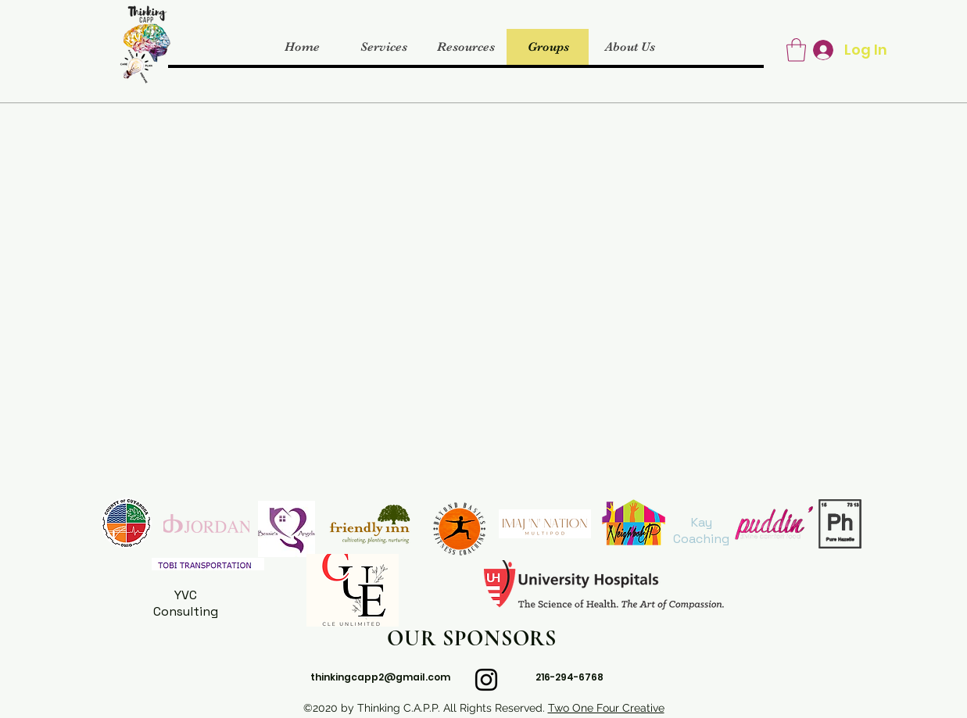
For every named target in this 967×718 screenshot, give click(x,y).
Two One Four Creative (606, 708)
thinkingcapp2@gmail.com (380, 677)
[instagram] (486, 680)
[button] (796, 50)
